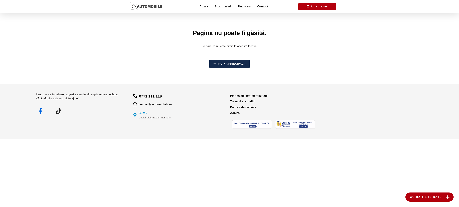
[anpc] (295, 124)
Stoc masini (223, 6)
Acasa (204, 6)
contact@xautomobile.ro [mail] (155, 104)
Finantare (244, 6)
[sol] (252, 124)
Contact (262, 6)
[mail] (135, 104)
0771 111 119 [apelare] (150, 96)
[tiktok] (59, 111)
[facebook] (41, 111)
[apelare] (135, 95)
